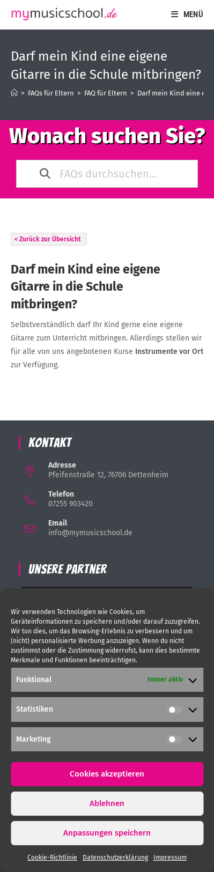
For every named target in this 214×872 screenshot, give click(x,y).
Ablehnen (107, 803)
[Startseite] (14, 93)
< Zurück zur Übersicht (47, 239)
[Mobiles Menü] (187, 14)
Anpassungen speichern (107, 833)
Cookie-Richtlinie (52, 857)
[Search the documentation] (45, 173)
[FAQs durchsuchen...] (108, 173)
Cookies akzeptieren (107, 774)
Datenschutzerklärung (115, 857)
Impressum (170, 857)
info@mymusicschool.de (90, 532)
